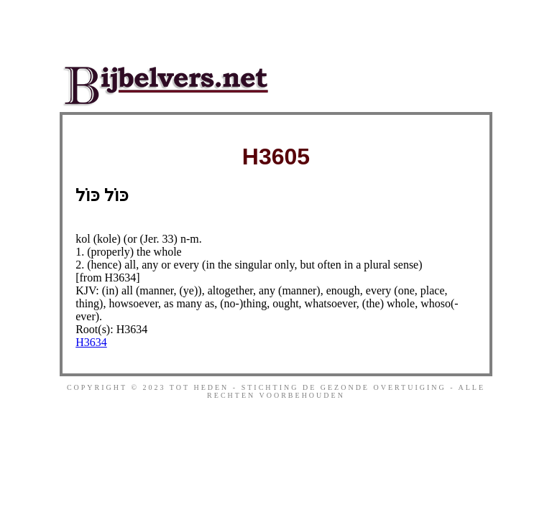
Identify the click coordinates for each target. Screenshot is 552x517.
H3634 (91, 342)
